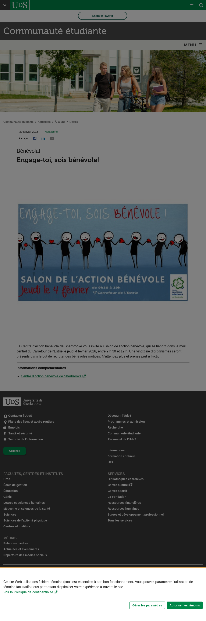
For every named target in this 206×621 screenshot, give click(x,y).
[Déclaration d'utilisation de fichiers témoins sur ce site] (103, 594)
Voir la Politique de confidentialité (28, 592)
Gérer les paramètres (147, 605)
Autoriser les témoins (185, 605)
